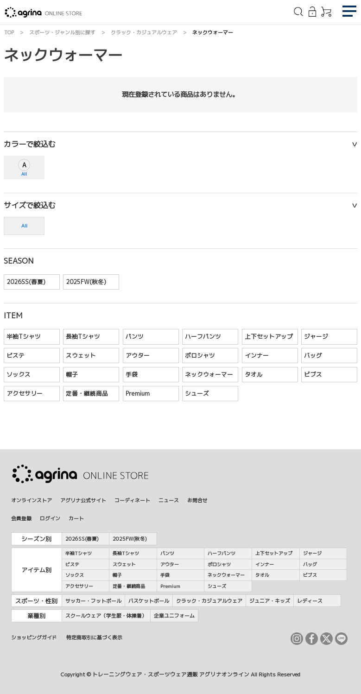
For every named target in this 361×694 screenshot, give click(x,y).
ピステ (15, 355)
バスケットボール (148, 600)
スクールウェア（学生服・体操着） (106, 615)
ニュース (168, 500)
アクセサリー (24, 393)
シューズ (197, 393)
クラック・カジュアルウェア (144, 32)
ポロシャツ (200, 355)
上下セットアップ (269, 336)
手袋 (132, 374)
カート (76, 518)
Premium (138, 393)
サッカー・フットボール (93, 600)
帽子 (72, 374)
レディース (310, 600)
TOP (9, 32)
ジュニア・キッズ (269, 600)
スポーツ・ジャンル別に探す (62, 32)
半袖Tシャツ (23, 336)
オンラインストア (31, 500)
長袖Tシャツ (83, 336)
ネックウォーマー (209, 374)
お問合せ (197, 500)
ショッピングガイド (34, 637)
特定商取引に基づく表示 (94, 637)
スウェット (81, 355)
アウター (138, 355)
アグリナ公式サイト (83, 500)
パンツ (135, 336)
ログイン (50, 518)
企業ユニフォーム (174, 615)
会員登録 (21, 518)
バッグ (313, 355)
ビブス (313, 374)
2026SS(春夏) (25, 282)
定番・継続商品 (87, 393)
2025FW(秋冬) (86, 282)
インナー (257, 355)
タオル (254, 374)
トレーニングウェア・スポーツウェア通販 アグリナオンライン (170, 674)
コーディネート (132, 500)
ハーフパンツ (203, 336)
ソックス (18, 374)
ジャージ (316, 336)
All (24, 174)
